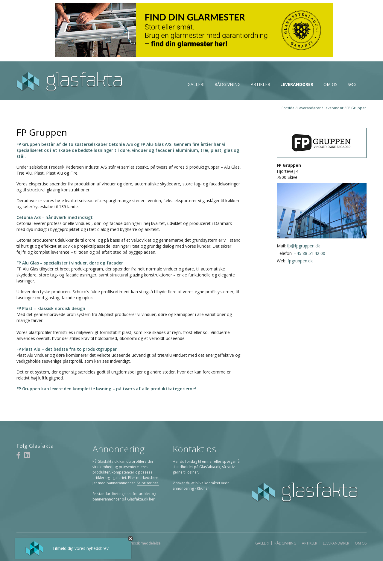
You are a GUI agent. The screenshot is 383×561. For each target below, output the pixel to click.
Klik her (203, 488)
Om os (330, 84)
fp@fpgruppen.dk (303, 246)
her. (152, 499)
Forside (288, 108)
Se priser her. (148, 483)
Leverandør (334, 108)
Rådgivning (228, 84)
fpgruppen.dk (300, 261)
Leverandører (296, 84)
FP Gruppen (356, 108)
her (195, 472)
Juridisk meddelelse (144, 543)
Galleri (196, 84)
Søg (352, 84)
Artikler (260, 84)
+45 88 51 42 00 (309, 253)
